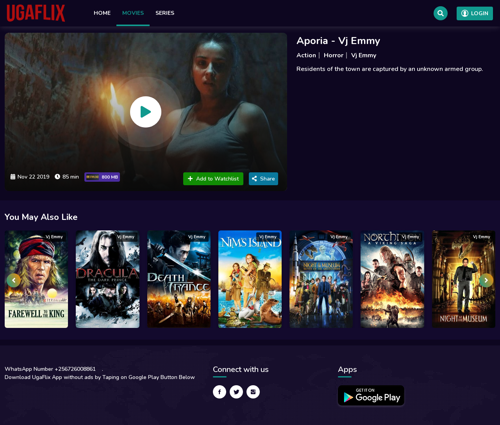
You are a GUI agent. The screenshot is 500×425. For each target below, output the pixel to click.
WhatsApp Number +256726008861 (50, 369)
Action (306, 55)
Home (102, 13)
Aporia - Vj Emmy (338, 41)
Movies (133, 13)
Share (263, 178)
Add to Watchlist (213, 178)
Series (164, 13)
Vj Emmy (363, 55)
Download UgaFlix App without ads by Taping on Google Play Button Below (100, 377)
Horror (333, 55)
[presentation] (14, 280)
